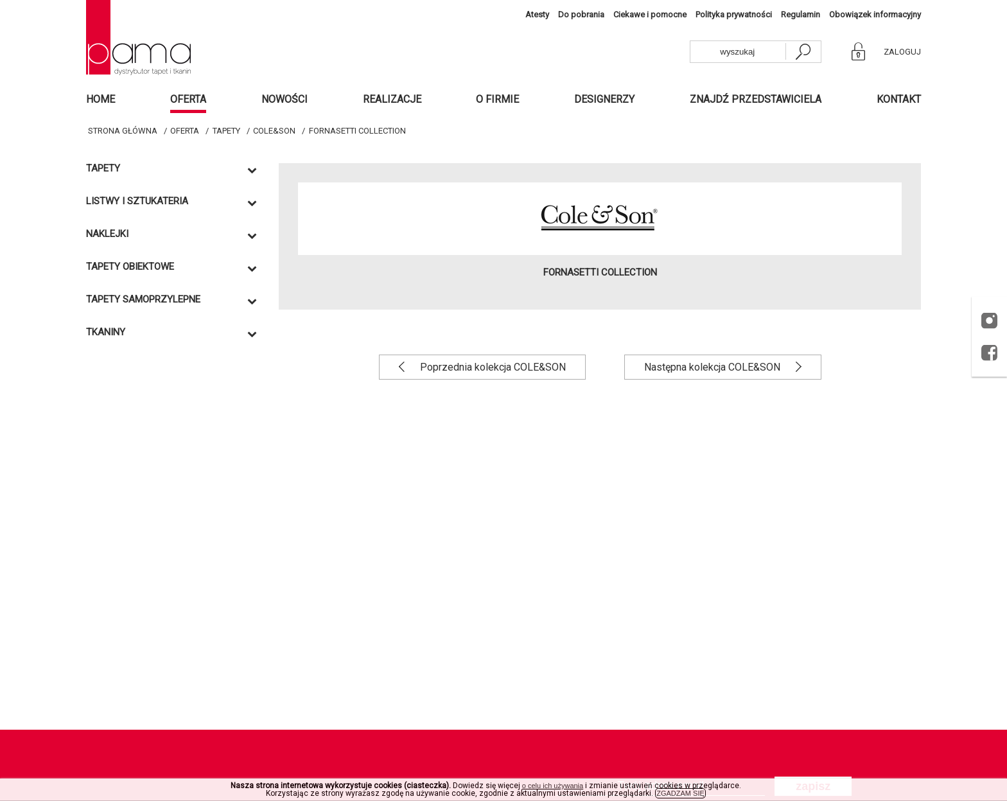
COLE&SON (274, 131)
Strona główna (122, 131)
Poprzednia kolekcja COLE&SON (491, 367)
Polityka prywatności (734, 14)
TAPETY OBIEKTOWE (130, 267)
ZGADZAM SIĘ (680, 793)
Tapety (226, 131)
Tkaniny (105, 332)
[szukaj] (803, 51)
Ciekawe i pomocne (650, 14)
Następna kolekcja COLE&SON (713, 367)
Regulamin (800, 14)
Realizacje (392, 99)
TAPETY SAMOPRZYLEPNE (143, 299)
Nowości (284, 99)
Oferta (188, 99)
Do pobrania (581, 14)
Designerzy (604, 99)
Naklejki (107, 234)
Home (100, 99)
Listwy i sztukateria (137, 201)
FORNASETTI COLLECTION (357, 131)
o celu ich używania (552, 785)
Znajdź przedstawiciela (755, 99)
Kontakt (899, 99)
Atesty (537, 14)
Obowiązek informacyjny (875, 14)
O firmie (497, 99)
